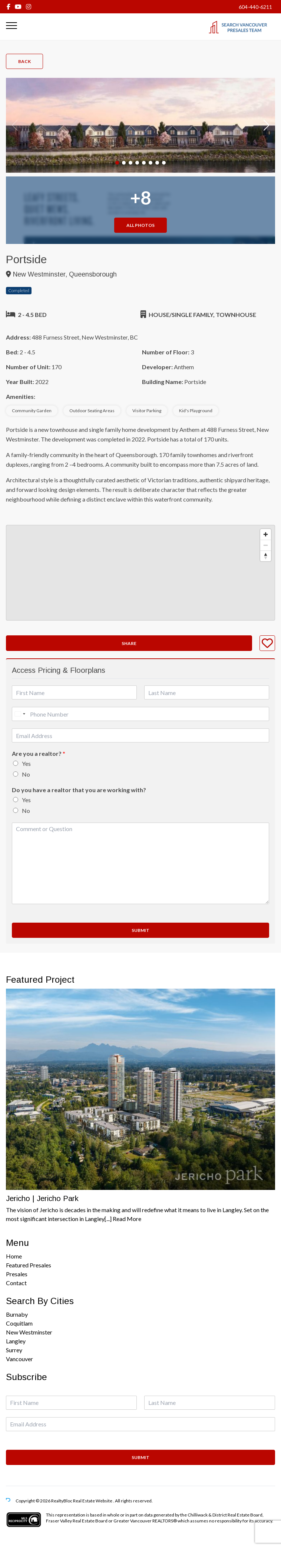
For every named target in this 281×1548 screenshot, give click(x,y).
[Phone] (140, 714)
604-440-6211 (255, 7)
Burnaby (17, 1314)
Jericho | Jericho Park (42, 1198)
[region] (140, 572)
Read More (127, 1218)
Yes (26, 763)
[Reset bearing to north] (265, 555)
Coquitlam (19, 1323)
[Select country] (19, 714)
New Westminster (29, 1332)
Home (14, 1256)
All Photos (140, 225)
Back (24, 61)
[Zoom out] (265, 545)
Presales (16, 1273)
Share (129, 643)
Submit (140, 930)
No (26, 774)
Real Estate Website (93, 1501)
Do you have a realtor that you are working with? (79, 789)
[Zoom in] (265, 534)
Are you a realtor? (38, 753)
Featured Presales (28, 1264)
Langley (16, 1340)
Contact (16, 1282)
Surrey (14, 1349)
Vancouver (19, 1358)
